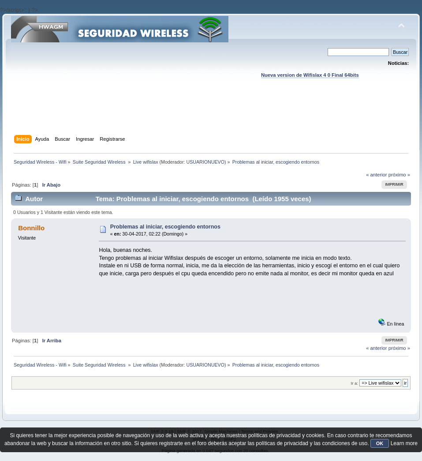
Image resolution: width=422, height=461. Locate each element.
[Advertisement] (210, 115)
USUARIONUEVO (205, 162)
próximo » (399, 174)
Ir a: (354, 383)
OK (380, 443)
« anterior (376, 174)
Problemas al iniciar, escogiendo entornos (165, 227)
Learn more (404, 443)
